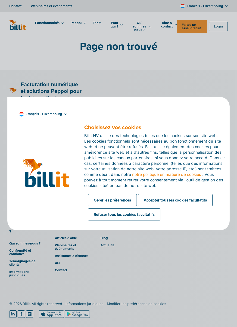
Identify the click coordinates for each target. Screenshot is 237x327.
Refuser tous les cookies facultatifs (124, 214)
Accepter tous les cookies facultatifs (175, 200)
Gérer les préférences (112, 200)
